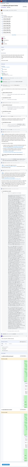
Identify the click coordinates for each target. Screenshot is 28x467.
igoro (3, 129)
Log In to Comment (6, 464)
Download (5, 155)
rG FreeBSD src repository (6, 67)
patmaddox (5, 43)
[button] (27, 1)
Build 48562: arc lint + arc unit (7, 75)
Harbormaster (5, 81)
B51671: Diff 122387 (19, 81)
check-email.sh (5, 350)
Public (9, 7)
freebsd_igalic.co (6, 40)
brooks (4, 38)
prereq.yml (4, 347)
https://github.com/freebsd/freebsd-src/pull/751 (9, 166)
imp (7, 10)
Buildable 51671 (5, 74)
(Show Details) (15, 160)
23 (3, 94)
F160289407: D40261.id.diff (7, 16)
